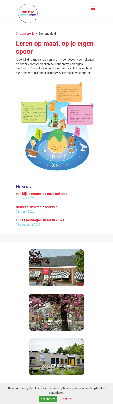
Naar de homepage (28, 13)
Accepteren (48, 399)
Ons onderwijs (25, 33)
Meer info (68, 399)
